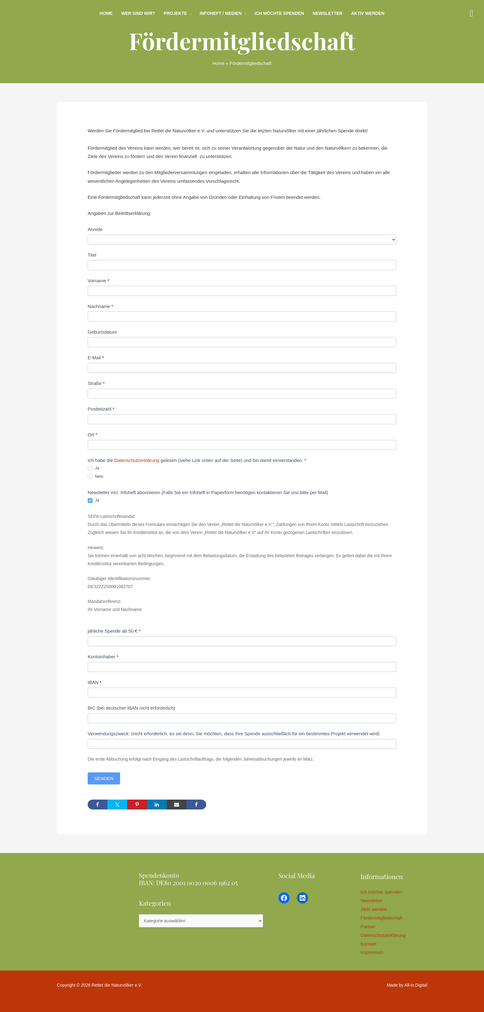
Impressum (373, 952)
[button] (471, 13)
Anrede (95, 229)
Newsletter (327, 13)
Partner (369, 926)
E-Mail (96, 357)
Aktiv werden (367, 13)
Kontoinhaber (103, 656)
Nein (95, 476)
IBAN (95, 682)
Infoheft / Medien (221, 13)
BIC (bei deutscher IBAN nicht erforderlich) (131, 708)
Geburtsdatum (102, 332)
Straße (96, 383)
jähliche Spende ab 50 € (114, 631)
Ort (92, 434)
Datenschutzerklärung (136, 460)
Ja (93, 468)
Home (106, 13)
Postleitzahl (101, 409)
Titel (92, 255)
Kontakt (370, 943)
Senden (104, 778)
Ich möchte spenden (279, 13)
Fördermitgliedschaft (383, 917)
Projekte (175, 13)
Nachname (100, 306)
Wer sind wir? (138, 13)
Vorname (98, 280)
